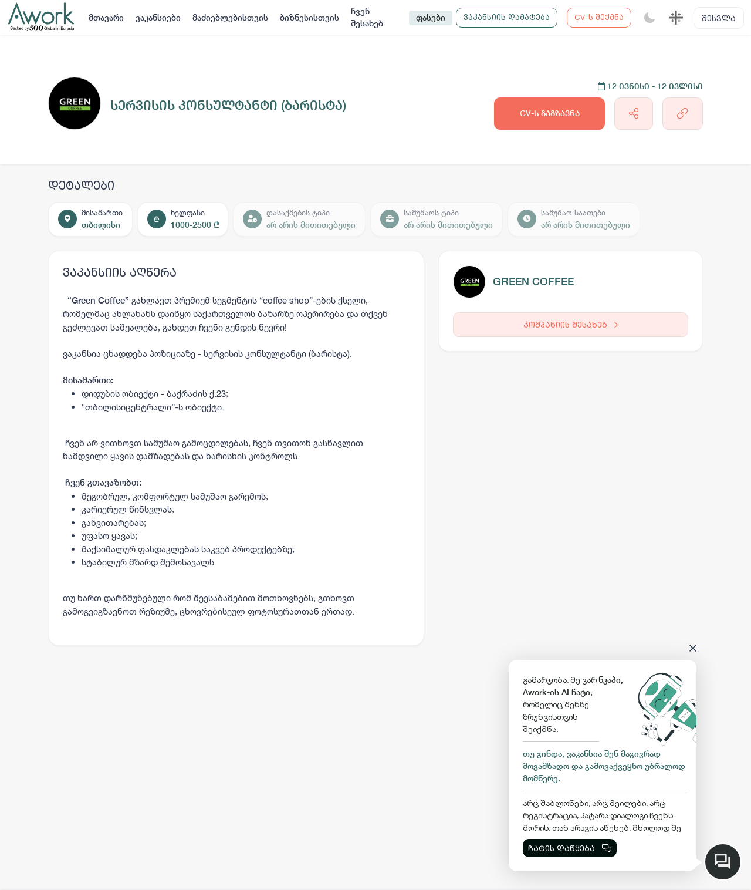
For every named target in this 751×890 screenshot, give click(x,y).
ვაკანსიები (158, 17)
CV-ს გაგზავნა (550, 113)
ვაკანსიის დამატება (507, 17)
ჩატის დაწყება (569, 848)
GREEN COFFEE (533, 281)
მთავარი (106, 17)
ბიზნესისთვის (309, 17)
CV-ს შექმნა (599, 17)
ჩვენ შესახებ (367, 17)
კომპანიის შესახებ (570, 324)
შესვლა (719, 18)
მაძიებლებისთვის (230, 17)
